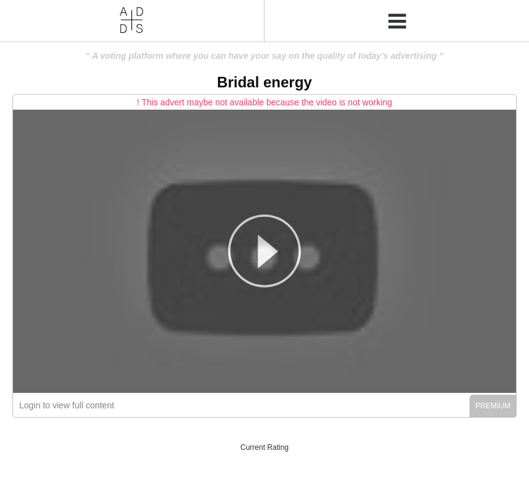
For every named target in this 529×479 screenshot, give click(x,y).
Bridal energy (264, 82)
